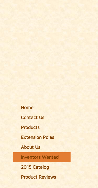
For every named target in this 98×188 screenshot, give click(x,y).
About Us (30, 147)
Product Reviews (38, 177)
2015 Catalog (35, 167)
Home (27, 107)
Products (30, 127)
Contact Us (32, 117)
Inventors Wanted (40, 157)
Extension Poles (37, 137)
